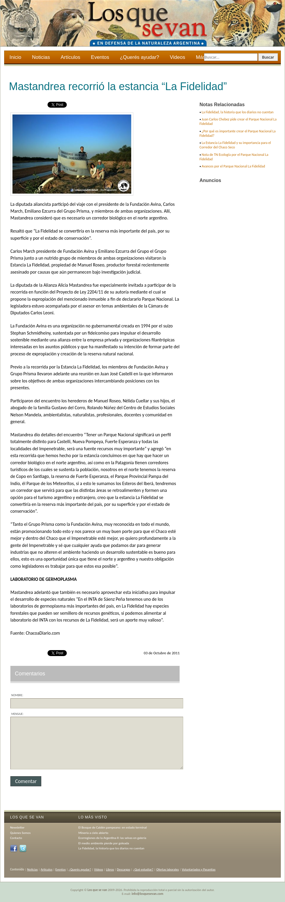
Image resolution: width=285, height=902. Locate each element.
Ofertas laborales (167, 869)
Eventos (100, 57)
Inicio (15, 57)
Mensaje (17, 714)
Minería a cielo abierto (93, 833)
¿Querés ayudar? (139, 57)
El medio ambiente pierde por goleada (103, 843)
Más (201, 58)
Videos (177, 57)
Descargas (123, 869)
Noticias (41, 57)
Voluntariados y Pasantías (199, 869)
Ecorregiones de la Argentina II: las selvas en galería (112, 838)
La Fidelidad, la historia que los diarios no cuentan (237, 112)
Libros (110, 869)
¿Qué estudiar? (143, 869)
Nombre (16, 695)
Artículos (70, 57)
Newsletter (17, 827)
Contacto (16, 838)
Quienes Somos (20, 833)
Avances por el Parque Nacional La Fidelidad (233, 166)
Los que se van (97, 890)
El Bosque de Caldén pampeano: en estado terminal (112, 827)
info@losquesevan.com (147, 894)
